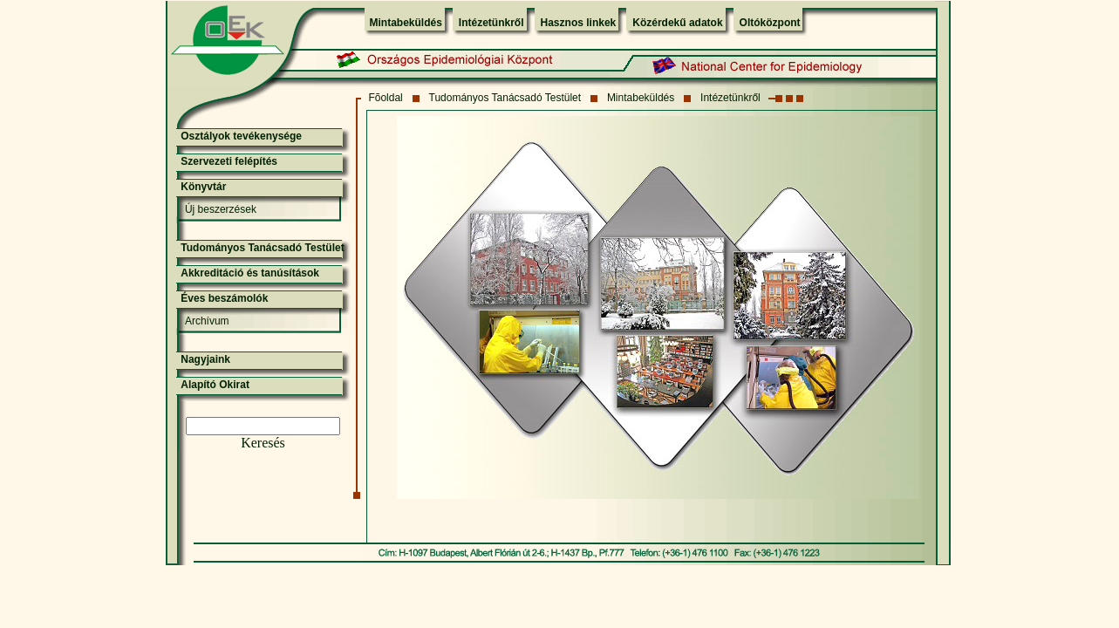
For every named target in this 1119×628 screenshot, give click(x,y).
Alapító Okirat (215, 385)
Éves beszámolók (224, 298)
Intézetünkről (491, 23)
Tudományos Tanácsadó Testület (505, 98)
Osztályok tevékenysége (241, 136)
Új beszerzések (220, 209)
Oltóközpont (770, 23)
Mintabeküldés (406, 23)
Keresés (263, 442)
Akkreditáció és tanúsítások (250, 273)
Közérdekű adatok (677, 23)
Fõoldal (385, 98)
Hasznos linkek (579, 23)
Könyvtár (203, 187)
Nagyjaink (205, 359)
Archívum (207, 321)
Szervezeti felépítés (229, 161)
